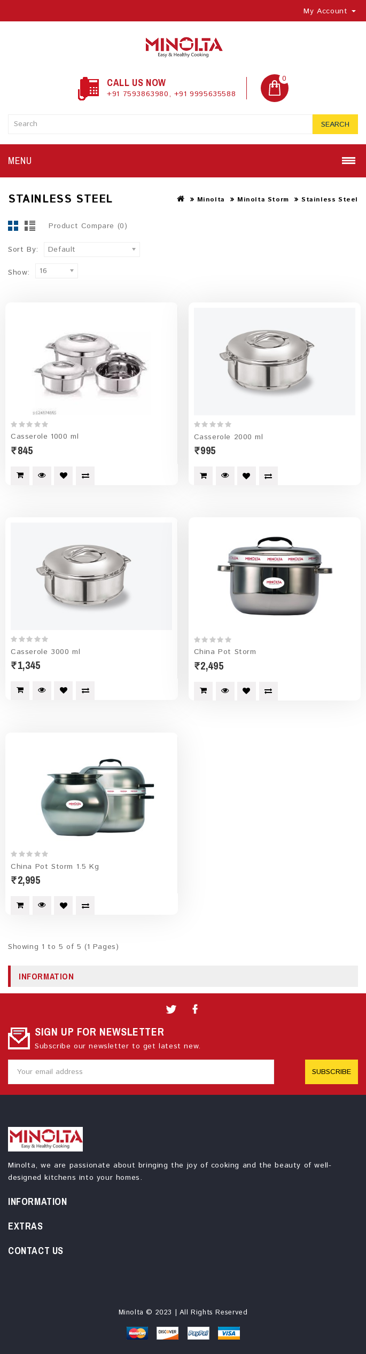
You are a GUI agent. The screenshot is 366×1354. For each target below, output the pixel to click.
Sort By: (23, 249)
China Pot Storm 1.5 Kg (55, 866)
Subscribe (331, 1071)
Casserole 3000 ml (45, 651)
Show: (19, 272)
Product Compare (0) (88, 226)
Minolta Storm (263, 199)
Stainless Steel (329, 199)
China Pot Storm (225, 652)
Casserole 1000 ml (45, 436)
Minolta (211, 199)
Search (335, 124)
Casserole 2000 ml (228, 437)
